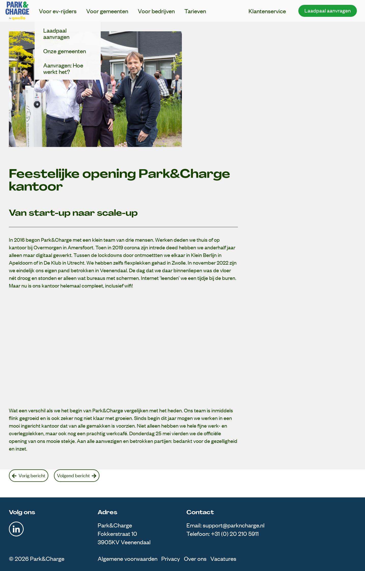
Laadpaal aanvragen (327, 10)
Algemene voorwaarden (127, 558)
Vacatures (223, 558)
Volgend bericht (76, 475)
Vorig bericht (28, 475)
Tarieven (195, 11)
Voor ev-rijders (58, 11)
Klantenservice (267, 11)
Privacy (170, 558)
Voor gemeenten (107, 11)
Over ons (195, 558)
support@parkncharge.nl (234, 525)
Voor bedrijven (156, 11)
